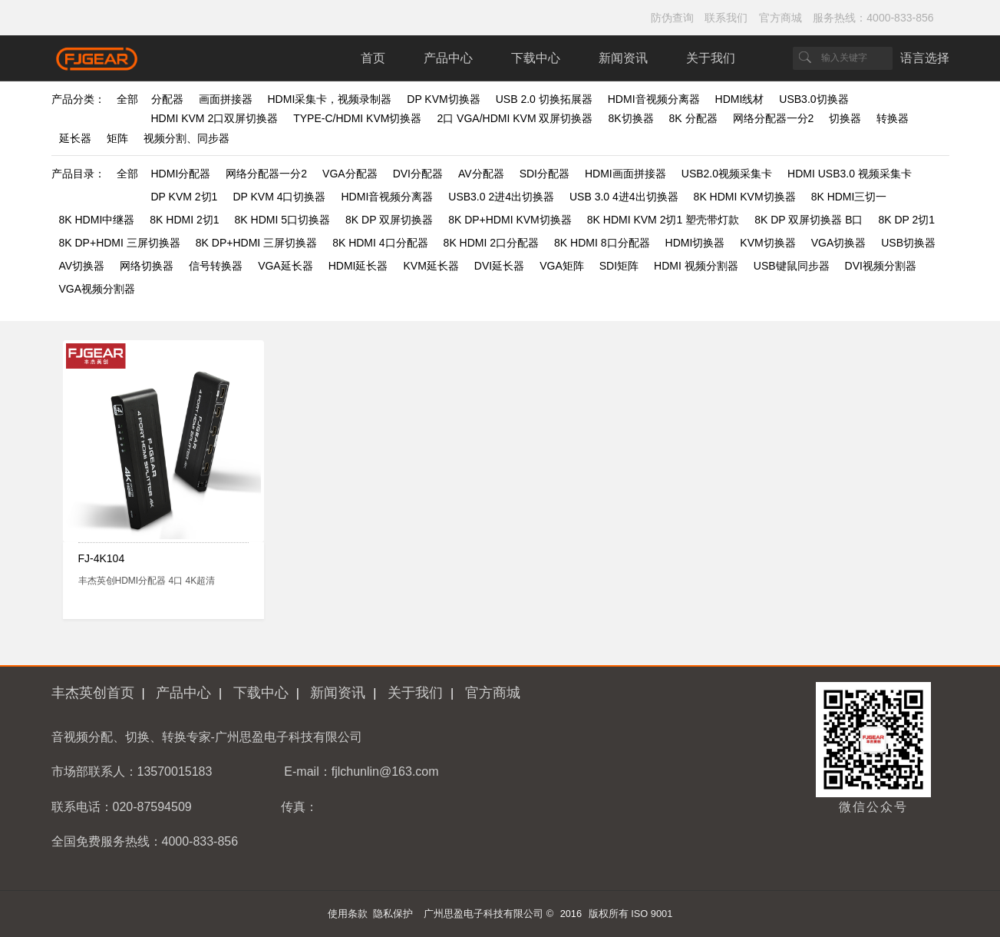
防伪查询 (672, 18)
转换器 (892, 118)
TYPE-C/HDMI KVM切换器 (357, 118)
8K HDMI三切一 (849, 196)
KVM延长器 (431, 265)
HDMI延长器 (358, 265)
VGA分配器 (350, 173)
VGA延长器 (285, 265)
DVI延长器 (499, 265)
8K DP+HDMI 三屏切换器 (119, 242)
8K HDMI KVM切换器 (745, 196)
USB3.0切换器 (813, 99)
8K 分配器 (693, 118)
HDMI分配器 (181, 173)
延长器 (75, 138)
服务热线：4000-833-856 (873, 18)
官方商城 (780, 18)
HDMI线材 (739, 99)
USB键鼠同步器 (792, 265)
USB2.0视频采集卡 (727, 173)
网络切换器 (146, 265)
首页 (373, 58)
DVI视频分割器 (880, 265)
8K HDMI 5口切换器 (282, 219)
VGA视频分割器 (97, 288)
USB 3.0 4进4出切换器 (623, 196)
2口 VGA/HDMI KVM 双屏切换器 (514, 118)
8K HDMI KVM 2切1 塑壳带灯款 (663, 219)
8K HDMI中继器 (97, 219)
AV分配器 (481, 173)
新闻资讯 (623, 58)
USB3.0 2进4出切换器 (501, 196)
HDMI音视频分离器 (654, 99)
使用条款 (348, 913)
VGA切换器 (838, 242)
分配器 (167, 99)
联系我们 (726, 18)
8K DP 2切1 (906, 219)
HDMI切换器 (695, 242)
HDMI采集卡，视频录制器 (330, 99)
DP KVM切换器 (443, 99)
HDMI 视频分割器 (696, 265)
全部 (127, 99)
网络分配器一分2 (773, 118)
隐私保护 (393, 913)
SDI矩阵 (619, 265)
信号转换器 (216, 265)
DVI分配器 (418, 173)
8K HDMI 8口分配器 (601, 242)
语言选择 (924, 58)
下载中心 (535, 58)
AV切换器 (82, 265)
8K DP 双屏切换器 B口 (808, 219)
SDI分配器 (544, 173)
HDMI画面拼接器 (625, 173)
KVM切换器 (767, 242)
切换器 (845, 118)
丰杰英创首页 (92, 692)
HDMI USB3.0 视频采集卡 (849, 173)
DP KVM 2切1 (184, 196)
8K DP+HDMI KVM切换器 (510, 219)
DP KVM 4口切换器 (279, 196)
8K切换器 (630, 118)
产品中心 (448, 58)
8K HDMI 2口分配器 (491, 242)
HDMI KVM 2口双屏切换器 (215, 118)
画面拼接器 (225, 99)
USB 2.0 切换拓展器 (544, 99)
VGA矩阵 (562, 265)
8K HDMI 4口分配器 (379, 242)
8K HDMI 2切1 (184, 219)
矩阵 (117, 138)
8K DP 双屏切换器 (389, 219)
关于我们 (710, 58)
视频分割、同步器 (186, 138)
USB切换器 (908, 242)
